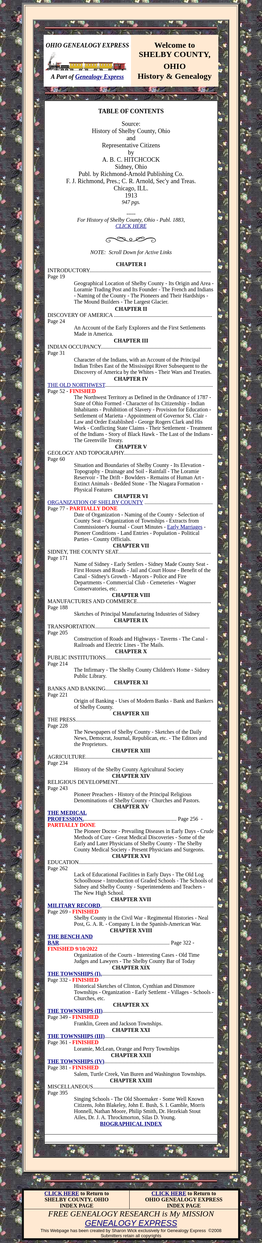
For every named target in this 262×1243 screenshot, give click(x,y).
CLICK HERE (130, 226)
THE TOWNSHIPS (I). (74, 974)
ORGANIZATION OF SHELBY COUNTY (95, 502)
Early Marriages (185, 527)
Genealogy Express (99, 76)
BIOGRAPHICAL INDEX (131, 1124)
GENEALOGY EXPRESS (131, 1223)
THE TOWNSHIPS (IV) (75, 1061)
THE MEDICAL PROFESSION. (67, 816)
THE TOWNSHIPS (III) (75, 1036)
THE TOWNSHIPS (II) (74, 1011)
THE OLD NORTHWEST (76, 385)
